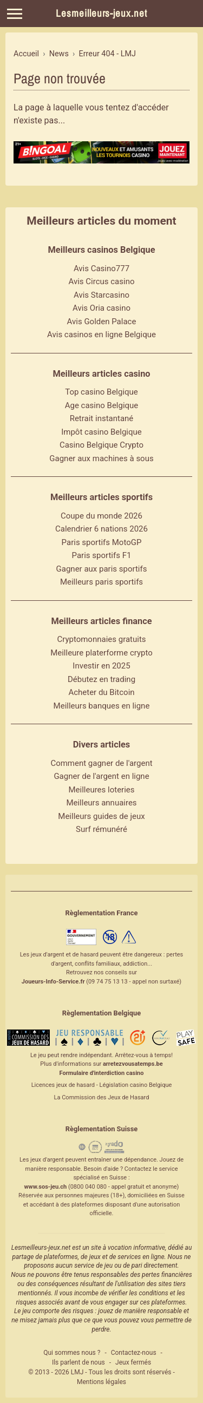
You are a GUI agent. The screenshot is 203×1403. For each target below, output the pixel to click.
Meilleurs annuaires (101, 803)
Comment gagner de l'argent (101, 763)
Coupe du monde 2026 (101, 516)
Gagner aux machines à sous (101, 458)
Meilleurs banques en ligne (102, 706)
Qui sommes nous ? (71, 1352)
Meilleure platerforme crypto (101, 653)
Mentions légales (101, 1382)
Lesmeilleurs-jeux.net (101, 13)
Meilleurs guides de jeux (101, 816)
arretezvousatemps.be (133, 1063)
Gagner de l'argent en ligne (101, 776)
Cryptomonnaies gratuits (101, 639)
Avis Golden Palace (101, 321)
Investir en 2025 (101, 666)
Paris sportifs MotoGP (102, 542)
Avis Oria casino (101, 308)
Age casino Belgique (102, 405)
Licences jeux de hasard (63, 1085)
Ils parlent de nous (78, 1362)
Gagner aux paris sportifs (101, 569)
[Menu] (14, 14)
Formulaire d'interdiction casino (102, 1073)
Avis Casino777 (101, 268)
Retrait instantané (102, 418)
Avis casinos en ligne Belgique (101, 334)
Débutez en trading (101, 679)
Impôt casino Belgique (101, 432)
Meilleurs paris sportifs (101, 582)
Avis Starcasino (101, 295)
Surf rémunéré (101, 829)
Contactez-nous (133, 1352)
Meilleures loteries (101, 790)
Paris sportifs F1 (102, 555)
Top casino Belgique (101, 392)
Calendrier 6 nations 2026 (101, 529)
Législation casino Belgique (135, 1085)
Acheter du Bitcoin (101, 692)
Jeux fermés (133, 1362)
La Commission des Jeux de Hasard (101, 1097)
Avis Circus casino (102, 281)
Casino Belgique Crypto (101, 445)
